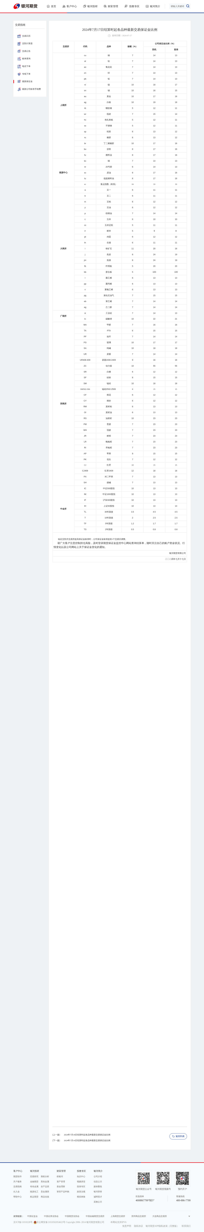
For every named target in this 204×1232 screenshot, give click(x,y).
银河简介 (153, 6)
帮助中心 (17, 1197)
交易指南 (17, 1186)
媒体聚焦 (98, 1186)
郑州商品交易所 (138, 1216)
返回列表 (178, 1136)
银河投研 (90, 6)
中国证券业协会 (51, 1216)
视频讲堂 (81, 1182)
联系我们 (186, 1226)
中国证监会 (32, 1216)
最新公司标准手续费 (29, 89)
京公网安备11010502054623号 (50, 1222)
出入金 (16, 1192)
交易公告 (24, 51)
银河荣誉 (98, 1192)
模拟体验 (81, 1197)
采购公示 (98, 1202)
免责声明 (126, 1226)
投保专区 (81, 1186)
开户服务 (17, 1182)
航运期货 (34, 1197)
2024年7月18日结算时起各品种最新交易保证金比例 (87, 1135)
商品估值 (45, 1197)
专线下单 (24, 74)
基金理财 (61, 1186)
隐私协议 (138, 1226)
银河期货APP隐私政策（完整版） (162, 1226)
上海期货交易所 (118, 1216)
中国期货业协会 (72, 1216)
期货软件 (17, 1176)
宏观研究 (34, 1176)
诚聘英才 (98, 1197)
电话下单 (24, 66)
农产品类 (45, 1186)
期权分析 (45, 1176)
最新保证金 (25, 81)
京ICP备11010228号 (22, 1222)
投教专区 (131, 6)
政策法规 (81, 1192)
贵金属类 (45, 1192)
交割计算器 (25, 43)
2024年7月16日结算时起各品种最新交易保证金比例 (87, 1140)
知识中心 (81, 1176)
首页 (51, 6)
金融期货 (34, 1182)
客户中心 (69, 6)
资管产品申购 (63, 1192)
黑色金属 (45, 1182)
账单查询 (24, 59)
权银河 (60, 1176)
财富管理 (111, 6)
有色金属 (34, 1186)
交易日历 (24, 36)
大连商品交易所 (159, 1216)
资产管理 (61, 1182)
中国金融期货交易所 (95, 1216)
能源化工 (34, 1192)
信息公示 (98, 1182)
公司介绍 (98, 1176)
